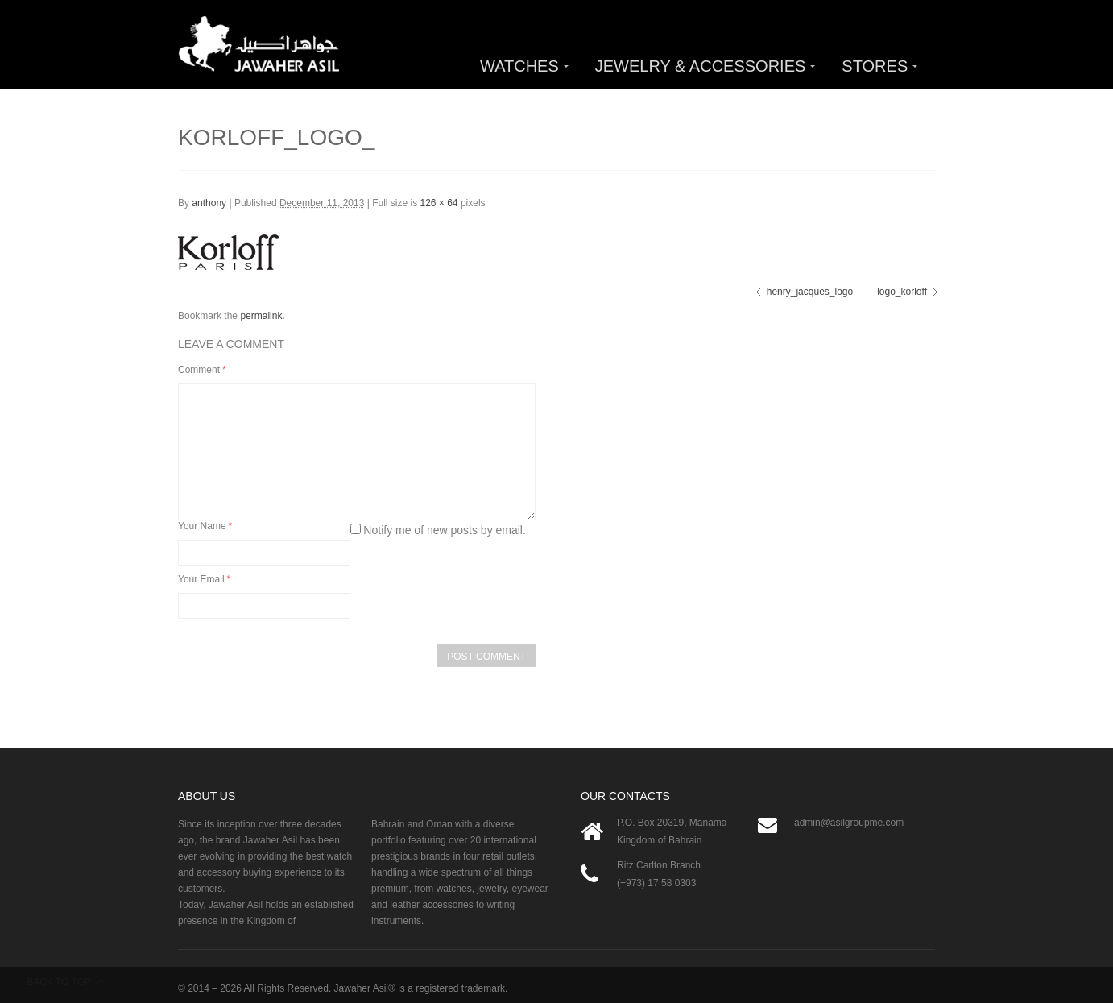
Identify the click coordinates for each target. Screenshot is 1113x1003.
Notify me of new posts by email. (444, 530)
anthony (209, 203)
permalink (261, 315)
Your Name (205, 526)
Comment (202, 369)
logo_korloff (902, 291)
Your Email (204, 579)
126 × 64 (439, 203)
